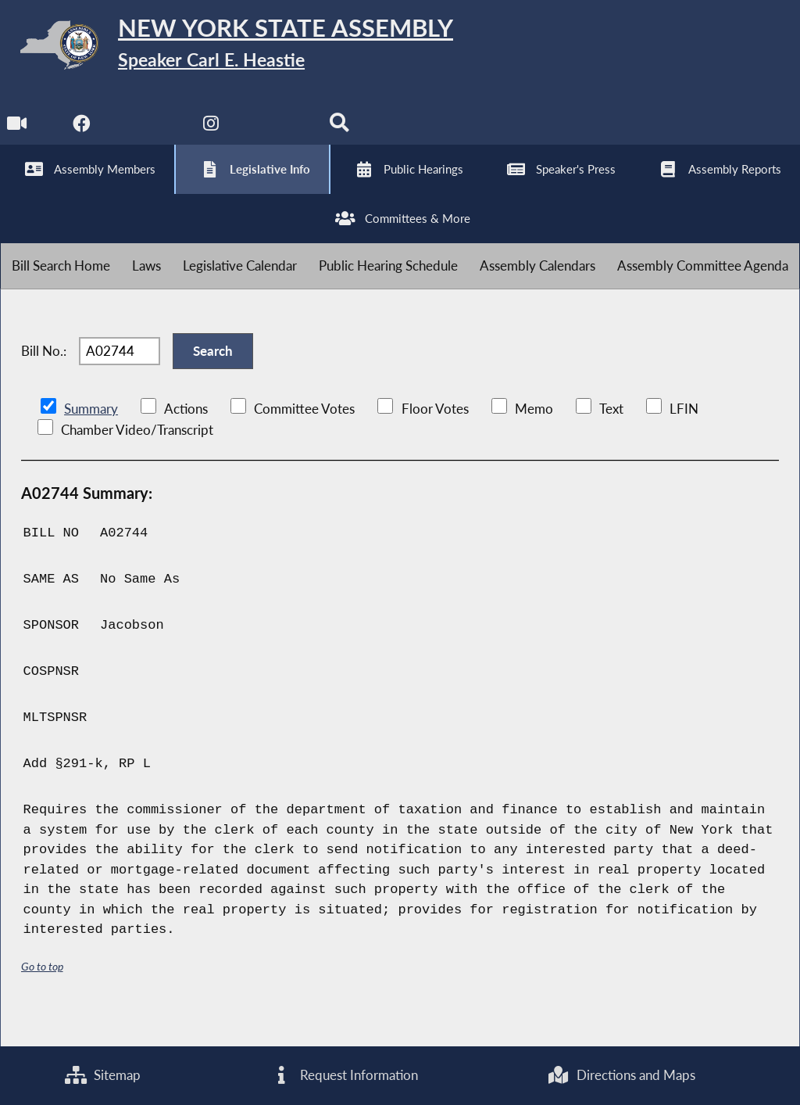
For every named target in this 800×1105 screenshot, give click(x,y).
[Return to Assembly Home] (242, 48)
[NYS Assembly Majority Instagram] (212, 134)
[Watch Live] (17, 134)
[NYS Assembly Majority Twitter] (148, 134)
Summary (91, 438)
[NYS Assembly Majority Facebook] (82, 134)
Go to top (42, 996)
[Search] (342, 134)
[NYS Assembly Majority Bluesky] (277, 134)
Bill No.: (43, 376)
